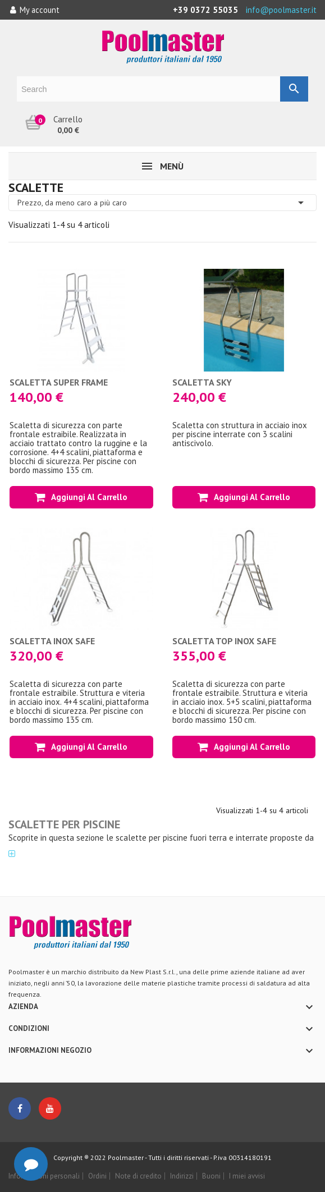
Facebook (19, 1108)
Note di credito (138, 1176)
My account (34, 9)
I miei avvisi (247, 1176)
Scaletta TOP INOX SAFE (224, 641)
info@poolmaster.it (281, 9)
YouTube (50, 1108)
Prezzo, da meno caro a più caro (162, 202)
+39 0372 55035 (205, 9)
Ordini (97, 1176)
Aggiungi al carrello (81, 497)
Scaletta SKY (202, 382)
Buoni (211, 1176)
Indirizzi (182, 1176)
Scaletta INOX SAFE (52, 641)
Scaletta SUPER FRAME (59, 382)
